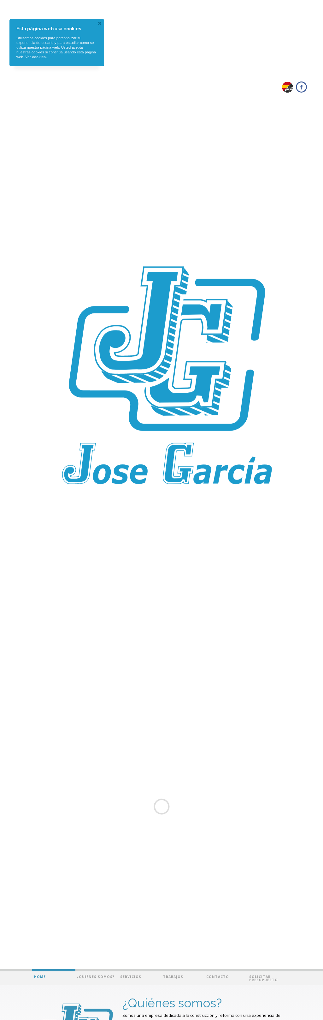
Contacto (217, 977)
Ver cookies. (36, 57)
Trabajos (173, 977)
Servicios (130, 977)
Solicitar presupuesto (263, 978)
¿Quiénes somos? (96, 977)
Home (40, 977)
